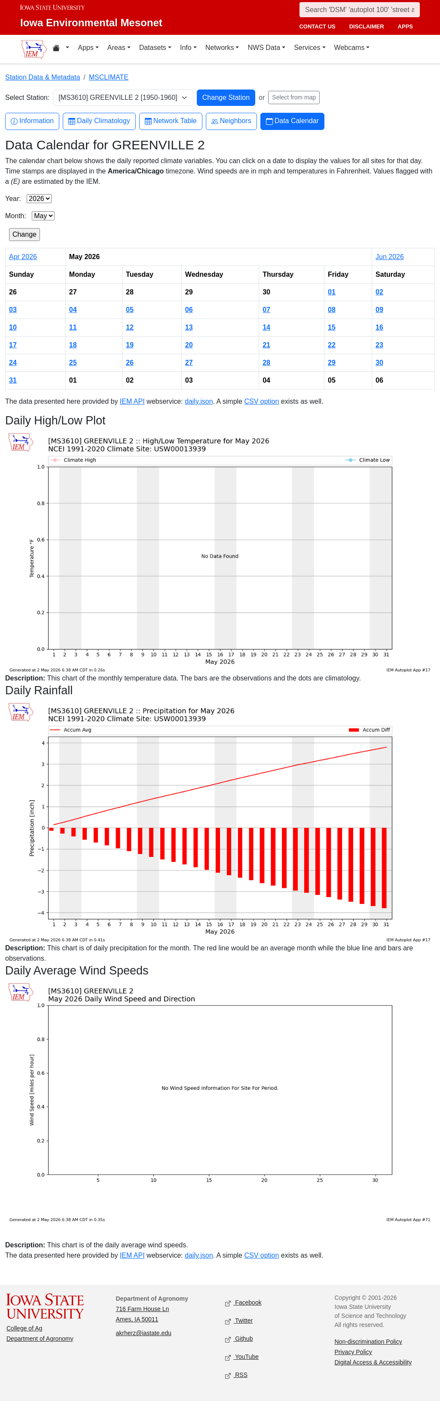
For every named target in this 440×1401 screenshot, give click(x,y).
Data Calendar (292, 121)
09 (379, 309)
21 (266, 345)
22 (332, 345)
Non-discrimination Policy (368, 1341)
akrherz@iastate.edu (143, 1333)
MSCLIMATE (108, 77)
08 (332, 309)
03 (13, 309)
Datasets (152, 47)
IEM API (132, 401)
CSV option (261, 401)
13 (189, 327)
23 (379, 345)
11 (73, 327)
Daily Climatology (99, 121)
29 (332, 362)
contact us (317, 26)
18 (73, 345)
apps (405, 26)
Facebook (243, 1303)
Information (32, 121)
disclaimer (366, 26)
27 (189, 362)
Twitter (239, 1321)
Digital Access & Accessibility (373, 1362)
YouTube (242, 1357)
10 (13, 327)
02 (379, 292)
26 (130, 362)
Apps (85, 47)
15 (332, 327)
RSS (236, 1375)
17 (13, 345)
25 (73, 362)
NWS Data (264, 47)
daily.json (199, 401)
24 (13, 362)
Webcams (349, 47)
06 (189, 309)
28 (266, 362)
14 (266, 327)
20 (189, 345)
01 (332, 292)
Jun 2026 (390, 256)
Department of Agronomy (39, 1338)
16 (379, 327)
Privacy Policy (353, 1351)
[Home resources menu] (60, 49)
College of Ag (24, 1328)
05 (130, 309)
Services (307, 47)
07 (266, 309)
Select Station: (27, 97)
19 (130, 345)
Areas (116, 47)
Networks (219, 47)
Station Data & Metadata (42, 77)
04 (73, 309)
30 (379, 362)
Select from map (294, 97)
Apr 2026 (23, 256)
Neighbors (231, 121)
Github (239, 1339)
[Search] (359, 9)
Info (186, 47)
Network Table (171, 121)
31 (13, 380)
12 (130, 327)
